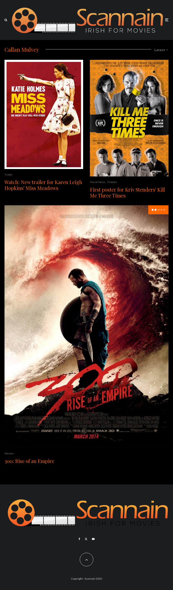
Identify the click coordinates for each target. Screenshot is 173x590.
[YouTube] (93, 539)
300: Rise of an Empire (29, 461)
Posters (112, 182)
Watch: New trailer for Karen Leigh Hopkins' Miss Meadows (43, 185)
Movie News (97, 182)
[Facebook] (79, 539)
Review (9, 453)
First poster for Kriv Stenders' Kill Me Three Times (127, 193)
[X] (86, 539)
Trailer (9, 174)
